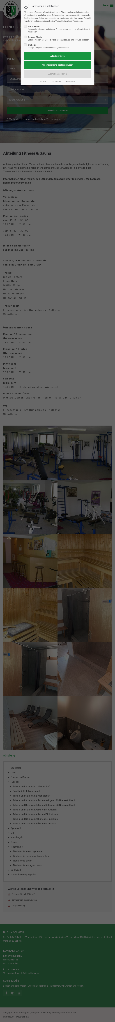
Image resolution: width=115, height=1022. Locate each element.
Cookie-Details (69, 81)
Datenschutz (45, 81)
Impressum (56, 81)
